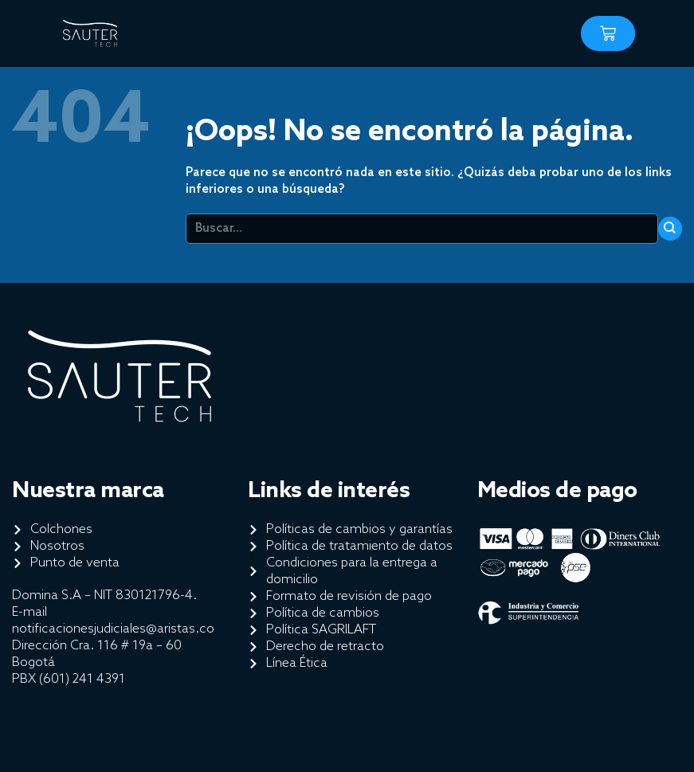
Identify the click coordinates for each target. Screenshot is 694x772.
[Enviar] (670, 229)
